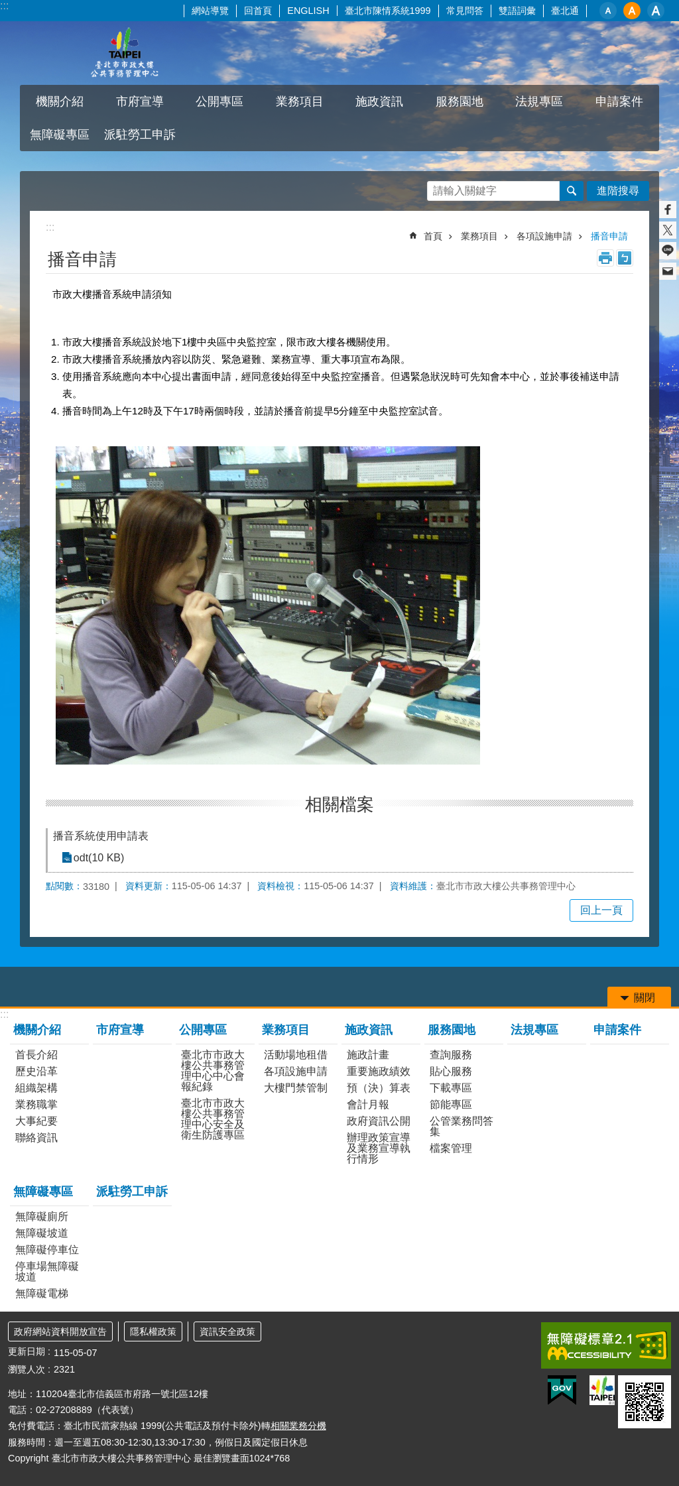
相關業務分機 (298, 1425)
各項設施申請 (544, 236)
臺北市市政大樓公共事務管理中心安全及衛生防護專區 (213, 1119)
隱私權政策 (153, 1331)
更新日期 (26, 1351)
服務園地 (459, 101)
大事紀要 (36, 1121)
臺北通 (565, 10)
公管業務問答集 (461, 1126)
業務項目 (300, 101)
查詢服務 (451, 1054)
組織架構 (36, 1087)
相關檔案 (339, 804)
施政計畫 (368, 1054)
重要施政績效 (378, 1071)
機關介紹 (60, 101)
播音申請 (609, 236)
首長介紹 (36, 1054)
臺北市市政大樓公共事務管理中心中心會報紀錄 (213, 1070)
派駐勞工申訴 (140, 134)
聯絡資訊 (36, 1137)
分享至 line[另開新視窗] (667, 250)
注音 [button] (624, 258)
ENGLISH (308, 10)
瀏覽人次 (26, 1369)
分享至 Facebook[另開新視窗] (667, 209)
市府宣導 (140, 101)
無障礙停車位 (47, 1249)
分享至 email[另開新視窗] (667, 271)
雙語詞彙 (517, 10)
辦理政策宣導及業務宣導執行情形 (378, 1148)
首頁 (433, 236)
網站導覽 (210, 10)
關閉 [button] (644, 997)
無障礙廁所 (41, 1216)
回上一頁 (601, 910)
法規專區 (539, 101)
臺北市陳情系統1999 (388, 10)
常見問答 (464, 10)
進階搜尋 (618, 190)
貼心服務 (451, 1071)
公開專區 (219, 101)
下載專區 (451, 1087)
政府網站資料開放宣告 (60, 1331)
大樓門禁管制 (296, 1087)
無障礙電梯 (41, 1293)
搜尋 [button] (572, 191)
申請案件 (619, 101)
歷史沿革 (36, 1071)
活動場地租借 (296, 1054)
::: (4, 5)
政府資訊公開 (378, 1121)
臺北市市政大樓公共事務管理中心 (124, 53)
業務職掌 (36, 1104)
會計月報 (368, 1104)
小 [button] (608, 10)
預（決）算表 (378, 1087)
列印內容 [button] (605, 258)
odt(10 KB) (98, 857)
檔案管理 (451, 1148)
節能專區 (451, 1104)
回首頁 (258, 10)
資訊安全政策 (227, 1331)
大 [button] (655, 10)
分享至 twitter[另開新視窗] (667, 230)
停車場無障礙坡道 (47, 1271)
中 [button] (632, 10)
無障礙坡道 (41, 1233)
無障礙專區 (60, 134)
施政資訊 (379, 101)
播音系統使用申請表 (101, 835)
